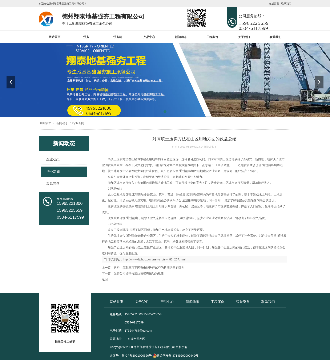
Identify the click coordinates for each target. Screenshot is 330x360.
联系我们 (286, 3)
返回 (105, 279)
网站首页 (54, 37)
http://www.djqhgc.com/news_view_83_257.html (154, 259)
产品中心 (149, 37)
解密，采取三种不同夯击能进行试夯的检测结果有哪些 (149, 267)
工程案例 (212, 37)
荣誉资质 (243, 302)
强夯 (86, 37)
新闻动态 (181, 37)
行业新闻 (78, 123)
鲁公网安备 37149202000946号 (175, 355)
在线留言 (274, 3)
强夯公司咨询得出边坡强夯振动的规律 (139, 273)
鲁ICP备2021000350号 (137, 355)
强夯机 (117, 37)
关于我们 (244, 37)
